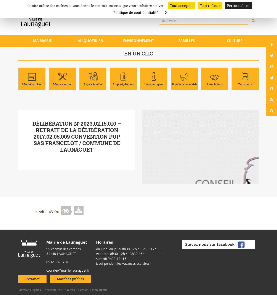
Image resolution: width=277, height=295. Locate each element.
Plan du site (100, 290)
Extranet (32, 279)
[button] (271, 77)
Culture (234, 40)
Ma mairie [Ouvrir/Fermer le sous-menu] (42, 40)
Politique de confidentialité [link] (135, 12)
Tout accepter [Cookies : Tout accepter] (181, 5)
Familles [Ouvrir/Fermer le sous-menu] (186, 40)
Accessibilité (53, 290)
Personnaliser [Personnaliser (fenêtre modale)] (238, 5)
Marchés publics (70, 279)
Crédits (70, 290)
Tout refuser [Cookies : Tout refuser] (210, 5)
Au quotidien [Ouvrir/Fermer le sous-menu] (90, 40)
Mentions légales (29, 290)
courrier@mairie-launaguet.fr (68, 270)
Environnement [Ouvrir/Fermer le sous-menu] (138, 40)
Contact (83, 290)
